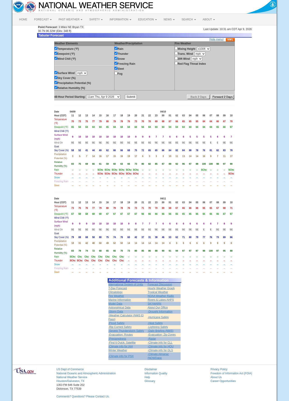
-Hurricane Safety (158, 317)
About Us (216, 377)
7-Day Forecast (117, 288)
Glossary (149, 381)
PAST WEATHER (70, 19)
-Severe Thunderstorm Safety (126, 330)
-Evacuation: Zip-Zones (162, 334)
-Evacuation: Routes (120, 334)
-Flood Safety (116, 323)
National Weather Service (71, 377)
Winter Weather (117, 350)
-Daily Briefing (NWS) (160, 330)
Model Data (115, 303)
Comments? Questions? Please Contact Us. (83, 396)
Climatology (115, 292)
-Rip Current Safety (120, 327)
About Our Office (158, 307)
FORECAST (43, 19)
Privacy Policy (219, 369)
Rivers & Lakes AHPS (161, 299)
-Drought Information (160, 311)
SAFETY (96, 19)
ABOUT (209, 19)
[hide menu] (216, 39)
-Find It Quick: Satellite (122, 342)
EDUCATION (147, 19)
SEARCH (189, 19)
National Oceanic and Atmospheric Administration (86, 373)
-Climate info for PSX (121, 356)
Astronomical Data (119, 307)
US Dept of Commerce (70, 369)
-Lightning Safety (158, 327)
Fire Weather (116, 296)
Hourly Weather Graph (161, 288)
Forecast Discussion (160, 284)
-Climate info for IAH (120, 346)
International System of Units (125, 284)
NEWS (169, 19)
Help (147, 377)
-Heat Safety (155, 323)
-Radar (152, 338)
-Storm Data (115, 311)
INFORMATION (120, 19)
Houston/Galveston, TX (70, 381)
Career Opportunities (223, 381)
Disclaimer (150, 369)
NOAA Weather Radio (161, 296)
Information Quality (155, 373)
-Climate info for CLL (160, 342)
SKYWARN (154, 303)
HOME (23, 19)
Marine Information (119, 299)
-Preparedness (117, 338)
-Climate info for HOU (161, 346)
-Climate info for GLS (160, 350)
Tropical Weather (158, 292)
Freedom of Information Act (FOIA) (231, 373)
